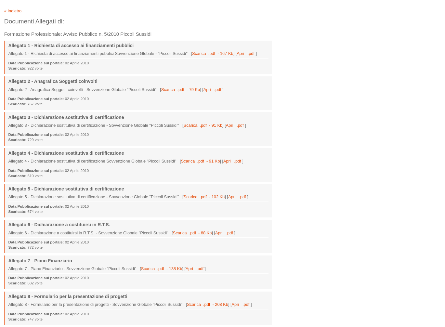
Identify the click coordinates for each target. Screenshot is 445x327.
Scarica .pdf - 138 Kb (161, 268)
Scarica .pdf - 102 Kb (204, 196)
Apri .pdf (246, 53)
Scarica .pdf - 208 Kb (207, 304)
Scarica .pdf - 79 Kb (180, 89)
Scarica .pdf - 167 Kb (212, 53)
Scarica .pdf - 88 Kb (192, 232)
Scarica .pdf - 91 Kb (203, 125)
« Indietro (12, 10)
